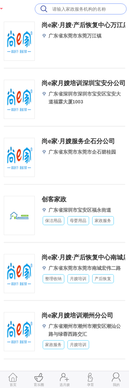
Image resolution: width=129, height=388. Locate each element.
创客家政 (54, 199)
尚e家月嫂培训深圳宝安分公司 (84, 83)
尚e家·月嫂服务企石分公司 (78, 141)
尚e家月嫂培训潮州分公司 (77, 315)
